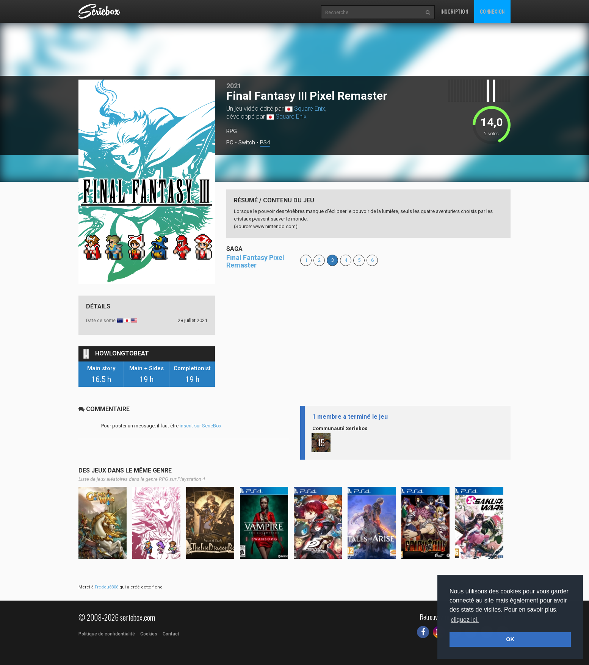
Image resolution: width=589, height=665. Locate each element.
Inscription (454, 11)
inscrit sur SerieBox (200, 426)
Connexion (492, 11)
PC (229, 143)
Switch (246, 143)
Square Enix (309, 108)
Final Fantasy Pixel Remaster (255, 261)
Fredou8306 (106, 587)
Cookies (148, 634)
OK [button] (510, 639)
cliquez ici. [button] (465, 619)
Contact (171, 634)
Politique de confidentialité (106, 634)
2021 (233, 86)
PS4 (265, 143)
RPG (231, 131)
